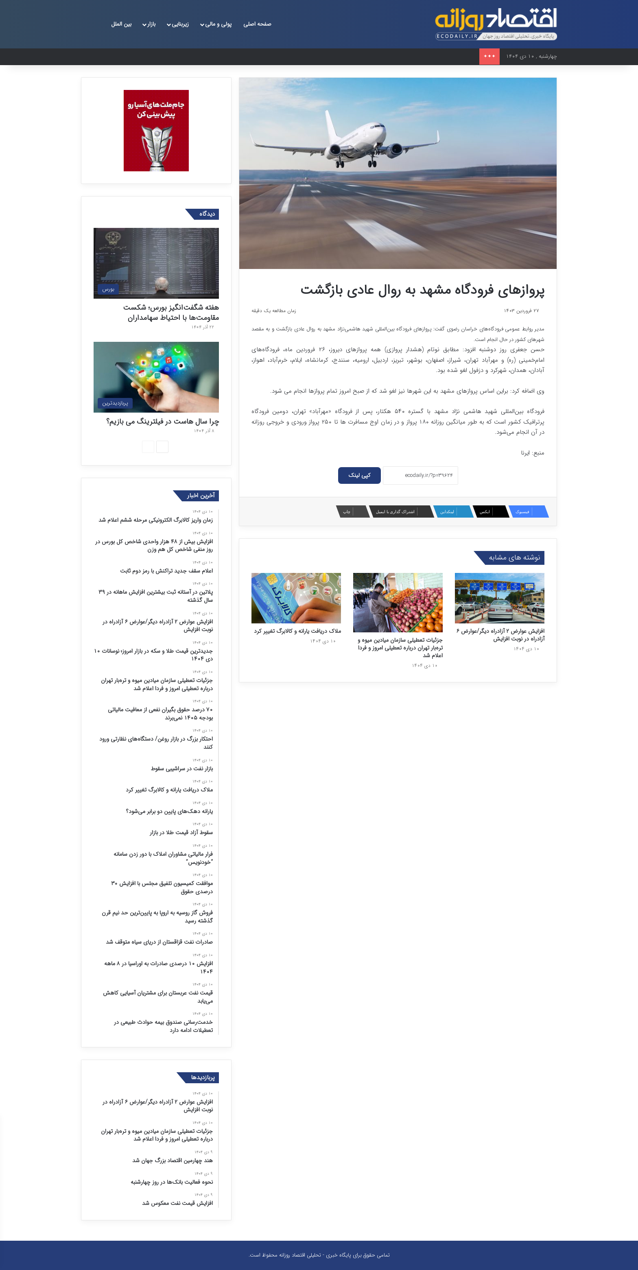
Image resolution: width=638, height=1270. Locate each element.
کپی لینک (359, 475)
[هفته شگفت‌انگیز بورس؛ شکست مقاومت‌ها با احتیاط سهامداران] (156, 263)
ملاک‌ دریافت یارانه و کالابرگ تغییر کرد (297, 631)
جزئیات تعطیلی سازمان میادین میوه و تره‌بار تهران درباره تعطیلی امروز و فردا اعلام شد (400, 648)
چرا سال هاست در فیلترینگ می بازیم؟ (162, 421)
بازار (151, 24)
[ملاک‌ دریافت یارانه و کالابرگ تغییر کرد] (296, 598)
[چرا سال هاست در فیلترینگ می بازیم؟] (156, 377)
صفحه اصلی (257, 24)
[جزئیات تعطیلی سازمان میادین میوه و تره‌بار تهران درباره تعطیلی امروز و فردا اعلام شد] (398, 603)
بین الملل (121, 24)
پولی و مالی (218, 24)
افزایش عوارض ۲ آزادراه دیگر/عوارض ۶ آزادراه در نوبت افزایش (500, 635)
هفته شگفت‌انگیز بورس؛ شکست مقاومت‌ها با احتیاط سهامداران (171, 313)
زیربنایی (180, 24)
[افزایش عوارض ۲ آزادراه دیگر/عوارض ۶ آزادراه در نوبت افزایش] (499, 598)
